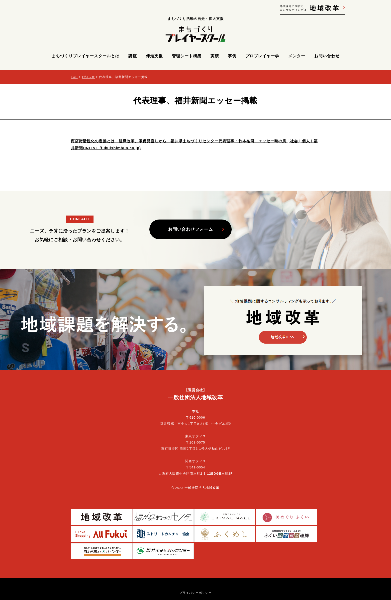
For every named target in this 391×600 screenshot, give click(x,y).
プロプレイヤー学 (262, 56)
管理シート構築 (186, 56)
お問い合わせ (327, 56)
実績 (214, 56)
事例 (232, 56)
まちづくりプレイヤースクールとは (85, 56)
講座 (132, 56)
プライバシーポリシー (195, 569)
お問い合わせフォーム (191, 229)
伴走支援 (154, 56)
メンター (296, 56)
